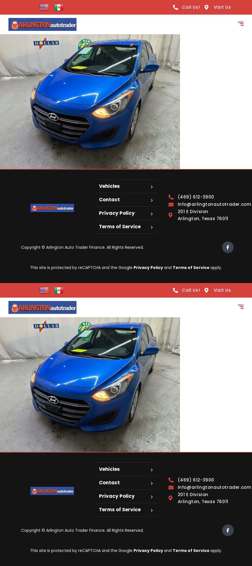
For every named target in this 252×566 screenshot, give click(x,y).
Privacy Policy (117, 213)
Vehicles (109, 186)
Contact (109, 199)
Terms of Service (120, 226)
